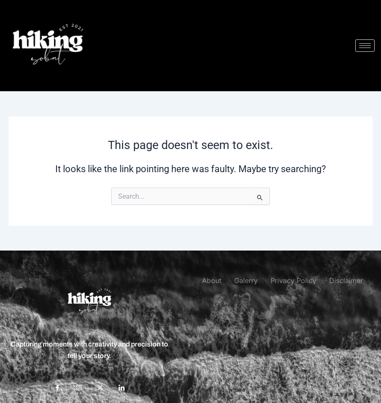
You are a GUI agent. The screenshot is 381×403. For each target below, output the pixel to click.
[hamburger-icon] (365, 45)
